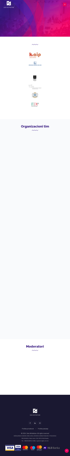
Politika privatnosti (28, 429)
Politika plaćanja (43, 429)
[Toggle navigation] (64, 4)
